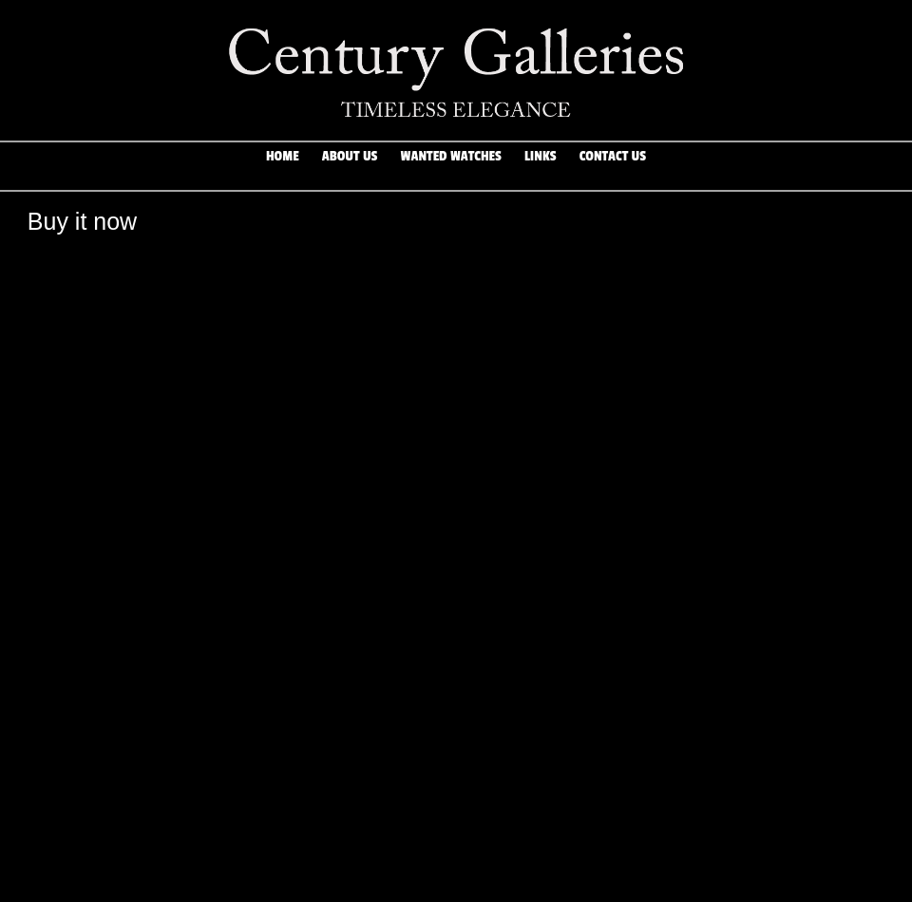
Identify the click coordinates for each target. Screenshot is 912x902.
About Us (349, 166)
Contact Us (613, 166)
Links (540, 166)
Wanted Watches (451, 166)
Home (282, 166)
